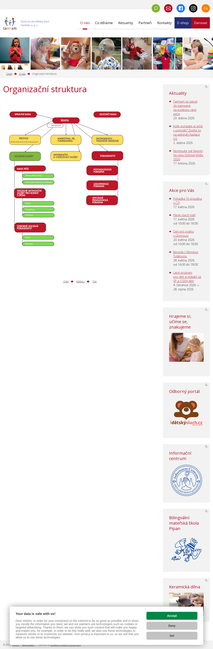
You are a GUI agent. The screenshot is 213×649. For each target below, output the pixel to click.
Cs (206, 8)
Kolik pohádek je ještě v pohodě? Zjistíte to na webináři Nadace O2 (188, 132)
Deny (171, 625)
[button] (85, 22)
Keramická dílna (184, 587)
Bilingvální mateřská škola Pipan (184, 523)
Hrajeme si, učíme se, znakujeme (180, 321)
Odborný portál (184, 391)
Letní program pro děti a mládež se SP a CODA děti (187, 277)
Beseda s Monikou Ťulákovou (185, 254)
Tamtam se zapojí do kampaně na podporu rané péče (185, 107)
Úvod (9, 74)
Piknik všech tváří (184, 215)
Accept (172, 615)
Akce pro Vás (181, 190)
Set (172, 635)
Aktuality (178, 93)
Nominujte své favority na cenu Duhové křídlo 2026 (188, 155)
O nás (22, 74)
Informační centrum (180, 455)
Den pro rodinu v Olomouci (183, 233)
